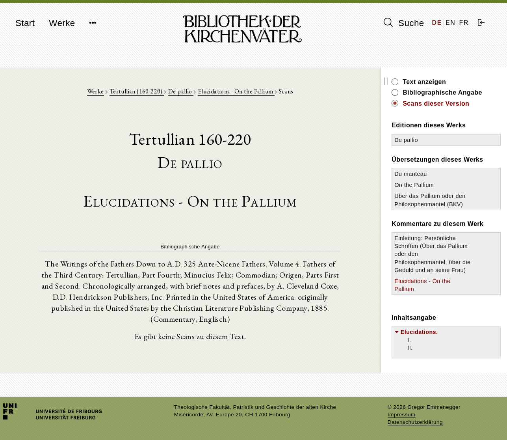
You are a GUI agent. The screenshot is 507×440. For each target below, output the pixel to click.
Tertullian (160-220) (137, 91)
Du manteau (410, 174)
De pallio (180, 91)
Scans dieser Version (436, 103)
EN (450, 22)
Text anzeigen (424, 81)
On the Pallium (414, 185)
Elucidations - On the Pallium (236, 91)
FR (464, 22)
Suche (404, 23)
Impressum (402, 415)
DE (437, 22)
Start (25, 23)
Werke (62, 23)
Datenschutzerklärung (415, 422)
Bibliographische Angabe (442, 92)
